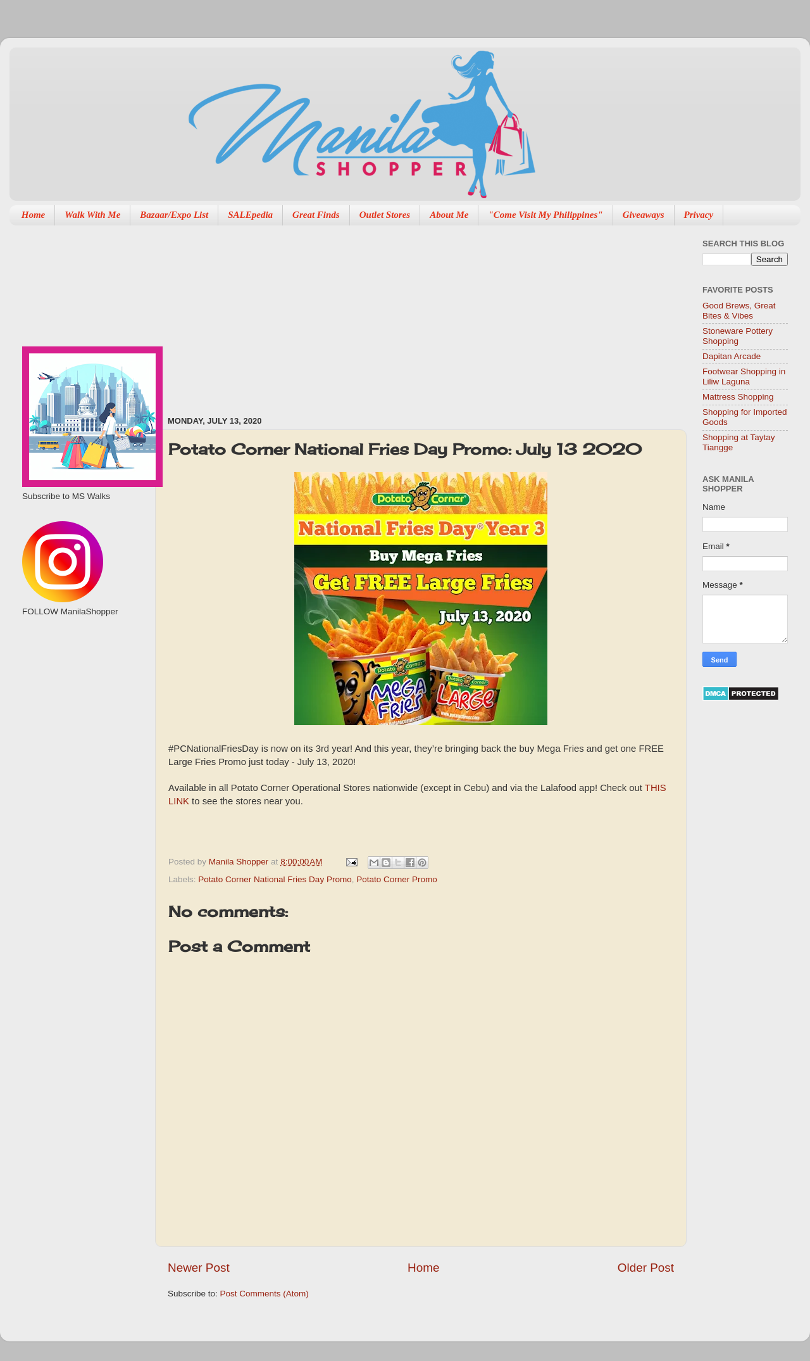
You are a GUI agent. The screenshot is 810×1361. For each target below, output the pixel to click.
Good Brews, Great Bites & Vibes (739, 310)
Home (34, 215)
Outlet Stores (384, 215)
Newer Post (199, 1267)
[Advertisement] (273, 314)
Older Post (646, 1267)
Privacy (699, 215)
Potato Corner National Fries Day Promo (274, 879)
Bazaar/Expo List (174, 215)
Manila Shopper (240, 861)
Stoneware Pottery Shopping (737, 336)
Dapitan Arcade (731, 356)
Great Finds (316, 215)
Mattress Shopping (738, 397)
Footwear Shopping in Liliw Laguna (743, 376)
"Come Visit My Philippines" (545, 215)
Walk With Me (92, 215)
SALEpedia (250, 215)
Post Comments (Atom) (264, 1293)
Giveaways (643, 215)
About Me (449, 215)
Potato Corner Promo (396, 879)
